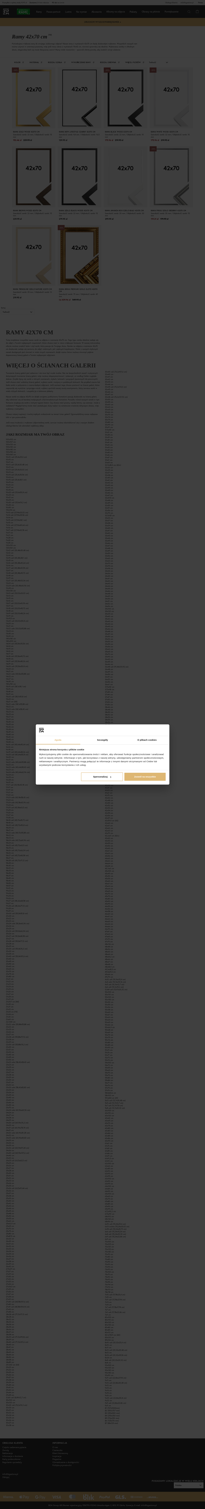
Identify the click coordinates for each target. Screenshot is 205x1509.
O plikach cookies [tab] (147, 740)
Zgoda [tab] (58, 740)
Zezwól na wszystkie (145, 776)
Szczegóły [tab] (102, 740)
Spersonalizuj (102, 776)
